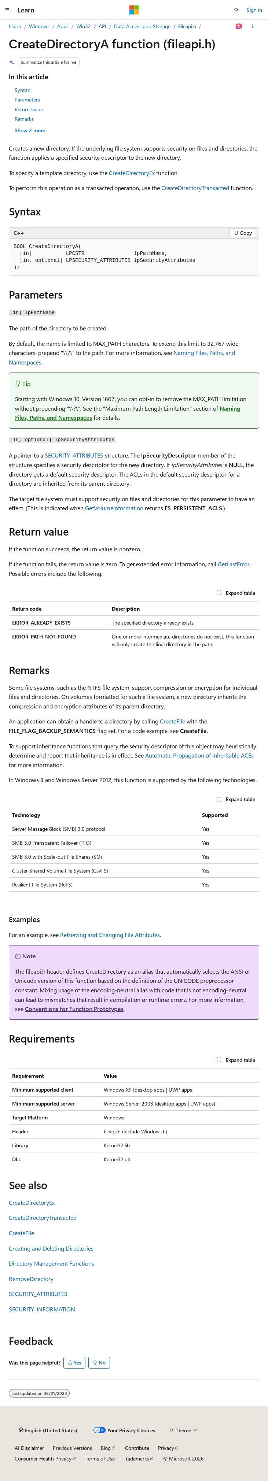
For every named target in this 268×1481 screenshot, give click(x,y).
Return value (29, 109)
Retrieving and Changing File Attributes (110, 934)
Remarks (24, 118)
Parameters (27, 99)
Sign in (254, 9)
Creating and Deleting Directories (51, 1248)
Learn (15, 26)
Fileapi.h (187, 26)
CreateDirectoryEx (132, 173)
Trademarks (136, 1458)
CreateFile (172, 721)
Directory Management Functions (51, 1263)
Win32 (83, 26)
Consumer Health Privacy (43, 1458)
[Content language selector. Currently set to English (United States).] (48, 1430)
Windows (39, 26)
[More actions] (252, 26)
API (102, 26)
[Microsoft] (134, 10)
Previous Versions (72, 1447)
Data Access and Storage (142, 26)
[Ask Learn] (239, 26)
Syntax (22, 89)
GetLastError (234, 564)
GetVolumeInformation (114, 508)
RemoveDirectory (31, 1278)
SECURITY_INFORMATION (42, 1309)
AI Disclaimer (29, 1447)
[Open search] (236, 9)
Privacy (166, 1447)
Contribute (137, 1447)
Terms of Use (100, 1458)
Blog (106, 1447)
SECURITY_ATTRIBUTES (74, 455)
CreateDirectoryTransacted (195, 188)
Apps (63, 26)
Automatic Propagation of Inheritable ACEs (199, 755)
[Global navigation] (7, 9)
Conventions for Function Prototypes (74, 1008)
